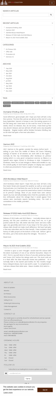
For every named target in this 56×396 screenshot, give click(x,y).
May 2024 (9, 83)
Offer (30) (9, 52)
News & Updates (9, 287)
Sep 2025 (9, 68)
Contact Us (7, 309)
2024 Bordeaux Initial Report (15, 33)
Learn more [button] (8, 392)
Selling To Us (8, 300)
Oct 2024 (9, 76)
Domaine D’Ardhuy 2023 (14, 28)
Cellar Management (10, 306)
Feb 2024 (9, 88)
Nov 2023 (9, 91)
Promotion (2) (10, 54)
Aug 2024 (9, 78)
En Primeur (7, 294)
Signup (28, 378)
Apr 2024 (9, 86)
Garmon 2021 (10, 30)
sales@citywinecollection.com (18, 331)
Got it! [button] (45, 390)
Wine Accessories (10, 297)
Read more (7, 135)
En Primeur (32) (11, 49)
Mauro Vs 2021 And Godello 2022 (17, 38)
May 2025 (9, 71)
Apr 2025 (9, 73)
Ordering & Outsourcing (12, 303)
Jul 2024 (8, 81)
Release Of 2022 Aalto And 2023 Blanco (19, 35)
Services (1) (10, 57)
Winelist (6, 291)
